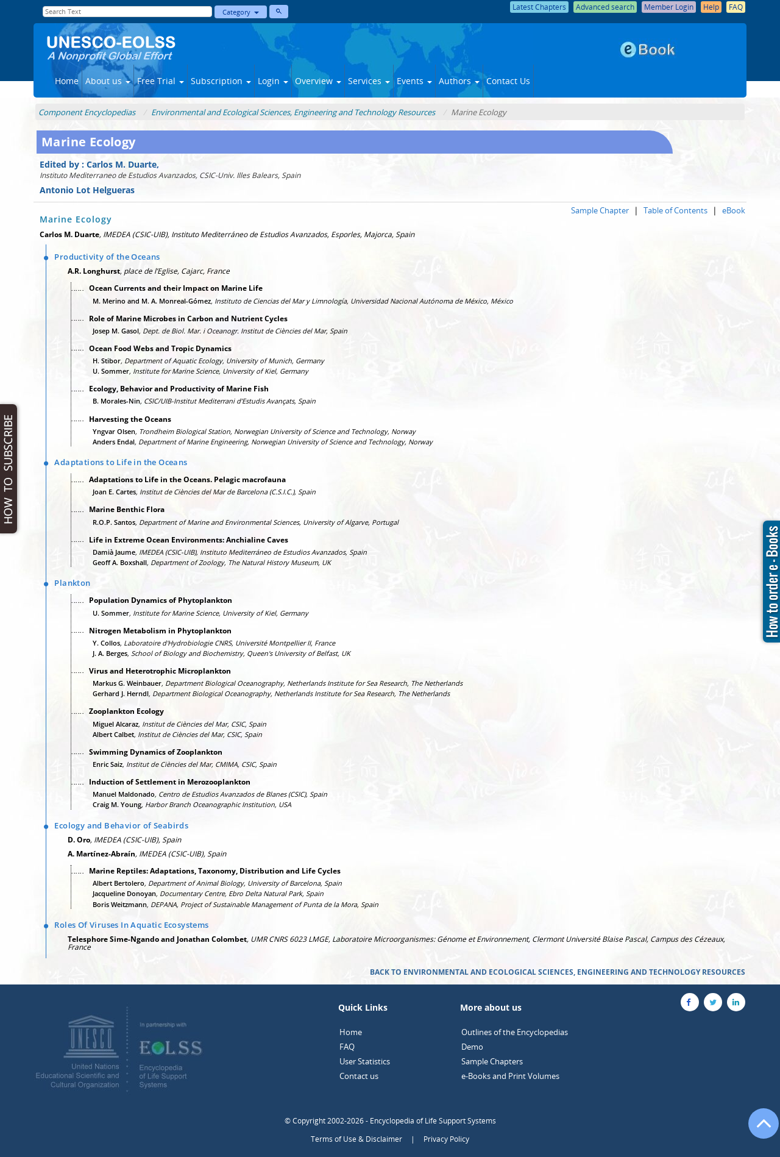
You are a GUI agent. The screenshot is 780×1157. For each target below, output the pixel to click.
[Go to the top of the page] (758, 1129)
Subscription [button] (221, 81)
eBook (733, 210)
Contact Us (508, 81)
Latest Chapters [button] (539, 7)
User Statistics (364, 1061)
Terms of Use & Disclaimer (356, 1139)
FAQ (347, 1046)
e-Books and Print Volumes (510, 1075)
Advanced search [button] (605, 7)
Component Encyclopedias (86, 112)
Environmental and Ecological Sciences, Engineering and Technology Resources (293, 112)
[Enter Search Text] (127, 11)
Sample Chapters (492, 1061)
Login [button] (273, 81)
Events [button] (414, 81)
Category (240, 11)
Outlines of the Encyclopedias (514, 1032)
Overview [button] (318, 81)
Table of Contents (675, 210)
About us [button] (107, 81)
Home (67, 81)
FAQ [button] (736, 7)
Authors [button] (459, 81)
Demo (472, 1046)
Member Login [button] (668, 7)
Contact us (358, 1075)
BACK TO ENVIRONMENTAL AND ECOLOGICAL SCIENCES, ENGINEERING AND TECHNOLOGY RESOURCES (557, 972)
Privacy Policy (446, 1139)
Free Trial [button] (160, 81)
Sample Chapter (600, 210)
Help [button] (711, 7)
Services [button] (369, 81)
